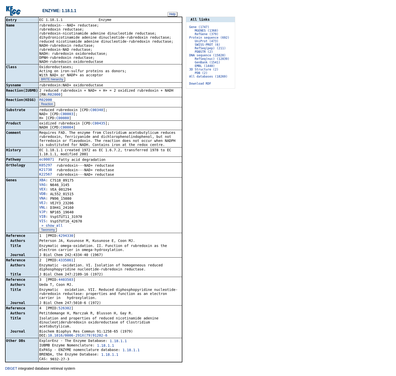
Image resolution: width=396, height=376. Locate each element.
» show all (51, 226)
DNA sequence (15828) (207, 55)
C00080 (62, 118)
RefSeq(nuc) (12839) (212, 59)
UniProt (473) (206, 41)
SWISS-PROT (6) (207, 44)
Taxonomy (48, 230)
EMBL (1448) (205, 66)
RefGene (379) (206, 34)
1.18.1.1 (118, 341)
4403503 (65, 280)
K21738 (45, 170)
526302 (64, 309)
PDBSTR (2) (204, 52)
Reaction (47, 104)
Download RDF (200, 83)
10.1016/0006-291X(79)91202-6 (77, 336)
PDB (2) (201, 73)
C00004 (67, 128)
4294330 (65, 236)
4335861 (65, 261)
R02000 (54, 95)
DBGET (11, 369)
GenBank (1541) (207, 62)
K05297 (45, 166)
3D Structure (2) (203, 69)
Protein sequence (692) (209, 37)
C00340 (96, 110)
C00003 (67, 114)
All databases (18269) (208, 76)
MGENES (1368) (206, 30)
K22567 (45, 175)
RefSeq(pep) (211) (210, 48)
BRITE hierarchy (52, 80)
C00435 (98, 124)
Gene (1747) (199, 27)
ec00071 (46, 160)
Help (172, 14)
